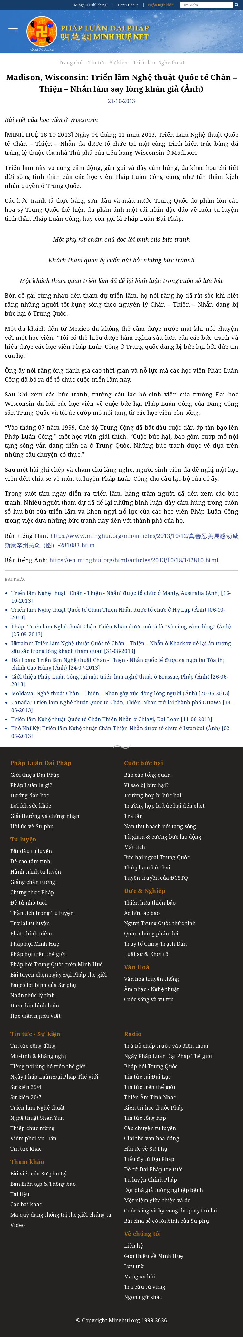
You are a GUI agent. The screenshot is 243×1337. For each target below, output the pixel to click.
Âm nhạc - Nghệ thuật (151, 989)
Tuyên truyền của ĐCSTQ (156, 877)
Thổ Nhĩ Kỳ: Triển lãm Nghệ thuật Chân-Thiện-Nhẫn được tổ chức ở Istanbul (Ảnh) (121, 732)
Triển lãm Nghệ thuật (158, 62)
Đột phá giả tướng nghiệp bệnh (163, 1189)
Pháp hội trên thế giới (38, 954)
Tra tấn (133, 816)
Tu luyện (23, 839)
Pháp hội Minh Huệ (34, 943)
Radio (132, 1034)
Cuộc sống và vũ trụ (149, 999)
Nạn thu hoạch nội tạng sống (160, 826)
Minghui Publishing (91, 5)
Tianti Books (128, 5)
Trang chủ (71, 62)
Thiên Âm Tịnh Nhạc (150, 1097)
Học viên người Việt (35, 1015)
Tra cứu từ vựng (144, 1286)
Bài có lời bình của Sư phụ (43, 985)
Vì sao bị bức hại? (146, 785)
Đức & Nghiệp (144, 891)
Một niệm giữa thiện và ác (157, 1200)
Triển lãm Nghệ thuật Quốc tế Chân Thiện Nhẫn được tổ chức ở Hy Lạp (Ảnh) (118, 613)
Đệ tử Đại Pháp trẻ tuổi (153, 1169)
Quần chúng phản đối (151, 933)
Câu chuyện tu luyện (150, 1128)
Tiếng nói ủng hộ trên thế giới (48, 1066)
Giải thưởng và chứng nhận (44, 816)
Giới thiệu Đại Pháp (35, 774)
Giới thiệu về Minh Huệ (153, 1255)
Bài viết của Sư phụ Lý (38, 1173)
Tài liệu (19, 1194)
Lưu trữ (134, 1266)
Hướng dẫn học (29, 795)
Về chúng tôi (142, 1234)
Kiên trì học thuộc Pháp (154, 1107)
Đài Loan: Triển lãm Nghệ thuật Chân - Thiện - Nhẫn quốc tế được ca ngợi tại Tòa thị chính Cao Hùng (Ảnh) (118, 663)
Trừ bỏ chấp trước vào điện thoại (166, 1045)
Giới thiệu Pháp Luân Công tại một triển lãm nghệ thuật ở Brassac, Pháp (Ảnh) (119, 680)
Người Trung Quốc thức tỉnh (160, 923)
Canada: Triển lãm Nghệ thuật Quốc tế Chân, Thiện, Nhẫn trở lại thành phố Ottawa (121, 706)
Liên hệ (133, 1245)
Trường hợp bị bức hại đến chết (164, 805)
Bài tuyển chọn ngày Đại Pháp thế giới (58, 974)
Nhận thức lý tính (32, 995)
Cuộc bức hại (143, 763)
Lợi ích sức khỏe (31, 805)
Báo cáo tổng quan (147, 774)
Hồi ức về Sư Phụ (146, 1148)
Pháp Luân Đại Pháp (41, 763)
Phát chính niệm (31, 933)
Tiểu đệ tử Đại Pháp (149, 1159)
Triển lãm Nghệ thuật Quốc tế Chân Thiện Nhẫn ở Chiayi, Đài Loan (111, 719)
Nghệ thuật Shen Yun (37, 1117)
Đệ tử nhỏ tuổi (28, 902)
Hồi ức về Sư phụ (32, 826)
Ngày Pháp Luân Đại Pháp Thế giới (54, 1076)
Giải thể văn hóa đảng (151, 1138)
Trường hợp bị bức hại (152, 795)
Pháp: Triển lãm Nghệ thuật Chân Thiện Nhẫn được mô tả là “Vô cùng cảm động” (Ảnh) (121, 630)
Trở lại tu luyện (30, 923)
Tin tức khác (26, 1148)
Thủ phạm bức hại (147, 867)
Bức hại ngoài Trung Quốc (157, 857)
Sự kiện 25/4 (25, 1087)
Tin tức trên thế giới (149, 1087)
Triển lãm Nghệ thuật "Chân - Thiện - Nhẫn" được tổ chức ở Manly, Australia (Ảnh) (121, 597)
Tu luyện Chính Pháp (150, 1179)
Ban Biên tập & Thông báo (43, 1183)
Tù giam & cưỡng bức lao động (162, 836)
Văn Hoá (137, 967)
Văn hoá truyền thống (151, 978)
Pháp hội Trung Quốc (151, 1066)
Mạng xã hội (139, 1276)
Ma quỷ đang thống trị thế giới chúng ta (60, 1214)
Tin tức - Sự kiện (108, 62)
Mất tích (134, 846)
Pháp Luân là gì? (31, 785)
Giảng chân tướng (32, 882)
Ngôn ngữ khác (160, 5)
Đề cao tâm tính (30, 861)
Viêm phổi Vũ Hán (33, 1138)
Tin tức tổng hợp (145, 1117)
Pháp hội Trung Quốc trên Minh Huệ (56, 964)
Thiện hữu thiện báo (150, 902)
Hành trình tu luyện (35, 871)
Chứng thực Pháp (32, 892)
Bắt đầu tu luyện (31, 851)
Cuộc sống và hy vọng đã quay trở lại (170, 1210)
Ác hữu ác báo (142, 912)
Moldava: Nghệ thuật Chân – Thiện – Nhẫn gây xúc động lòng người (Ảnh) (120, 693)
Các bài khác (26, 1204)
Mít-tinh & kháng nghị (38, 1056)
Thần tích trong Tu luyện (41, 912)
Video (17, 1225)
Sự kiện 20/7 (25, 1097)
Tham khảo (27, 1161)
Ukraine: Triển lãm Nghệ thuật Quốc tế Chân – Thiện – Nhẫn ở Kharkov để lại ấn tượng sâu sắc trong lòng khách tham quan (121, 647)
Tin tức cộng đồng (33, 1045)
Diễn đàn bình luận (34, 1005)
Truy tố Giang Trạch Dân (155, 943)
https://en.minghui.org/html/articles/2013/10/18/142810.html (134, 560)
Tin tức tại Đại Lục (147, 1076)
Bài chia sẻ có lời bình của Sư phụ (166, 1220)
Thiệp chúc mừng (32, 1128)
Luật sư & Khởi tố (146, 954)
